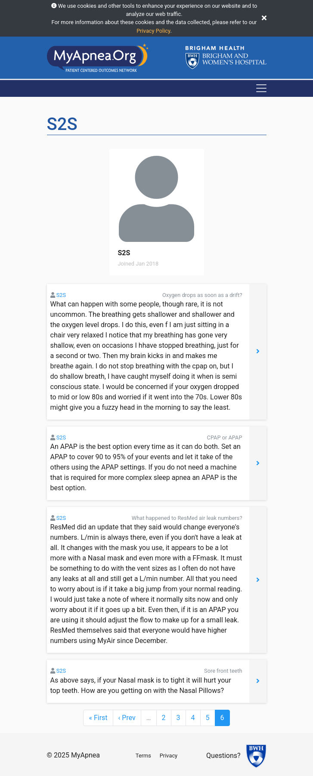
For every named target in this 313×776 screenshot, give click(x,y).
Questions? (223, 755)
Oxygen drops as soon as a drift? (202, 295)
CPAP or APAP (224, 437)
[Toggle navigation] (261, 88)
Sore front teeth (223, 671)
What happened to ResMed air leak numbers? (187, 518)
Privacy (168, 755)
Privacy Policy (153, 31)
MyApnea (85, 755)
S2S (61, 295)
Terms (143, 755)
